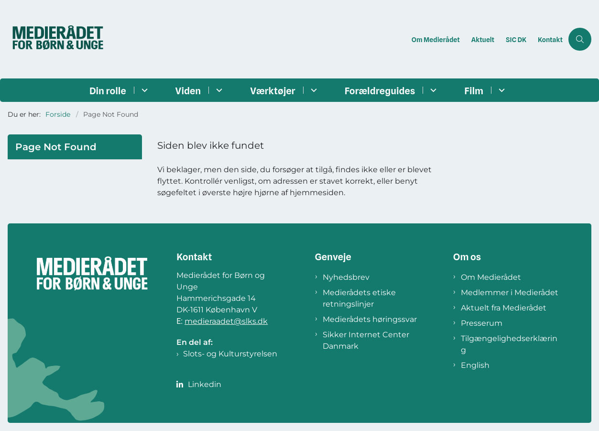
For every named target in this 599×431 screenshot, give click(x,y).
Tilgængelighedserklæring (509, 344)
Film (473, 91)
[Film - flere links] (500, 90)
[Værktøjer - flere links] (312, 90)
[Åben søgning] (579, 39)
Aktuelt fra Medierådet (503, 307)
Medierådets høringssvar (370, 319)
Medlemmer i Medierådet (509, 292)
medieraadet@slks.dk (226, 321)
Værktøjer (272, 91)
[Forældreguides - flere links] (432, 90)
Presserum (481, 323)
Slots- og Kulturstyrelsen (230, 353)
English (475, 365)
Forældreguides (380, 91)
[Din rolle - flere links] (143, 90)
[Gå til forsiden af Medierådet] (203, 39)
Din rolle (107, 91)
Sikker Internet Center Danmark (366, 340)
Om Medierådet (491, 277)
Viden (188, 91)
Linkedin (204, 384)
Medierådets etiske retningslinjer (359, 298)
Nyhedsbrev (346, 277)
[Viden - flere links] (217, 90)
